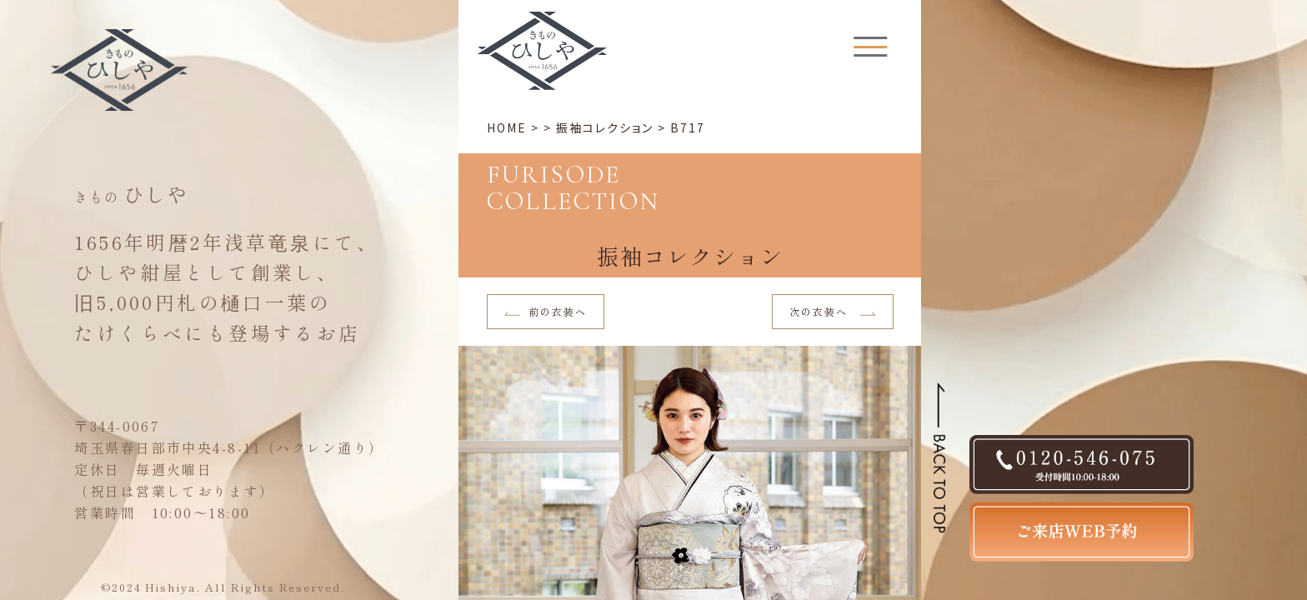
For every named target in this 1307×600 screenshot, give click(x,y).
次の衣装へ (833, 311)
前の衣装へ (546, 311)
